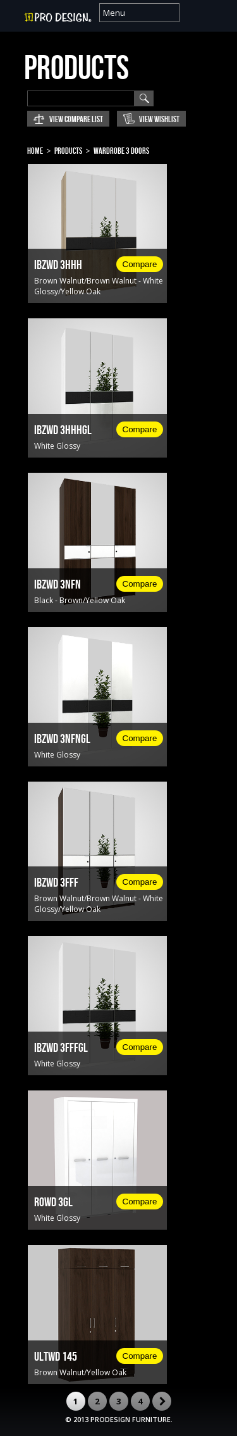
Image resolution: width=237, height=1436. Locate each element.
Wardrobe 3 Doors (121, 151)
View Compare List (76, 119)
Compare (140, 264)
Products (68, 151)
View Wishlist (159, 119)
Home (35, 151)
